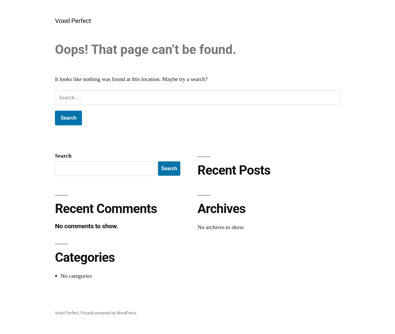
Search (63, 155)
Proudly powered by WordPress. (108, 313)
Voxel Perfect (73, 21)
